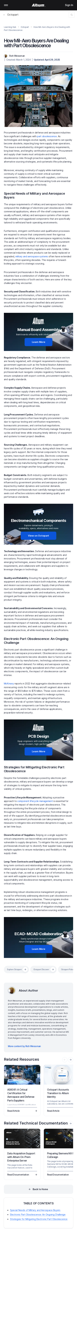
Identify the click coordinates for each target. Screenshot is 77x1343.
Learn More (38, 342)
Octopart (10, 14)
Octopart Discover (41, 969)
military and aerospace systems (31, 256)
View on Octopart (38, 535)
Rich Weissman (17, 55)
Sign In (69, 5)
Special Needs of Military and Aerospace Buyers (35, 1210)
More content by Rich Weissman (24, 1046)
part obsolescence (47, 136)
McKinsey (9, 683)
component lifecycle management (35, 801)
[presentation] (70, 1059)
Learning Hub (10, 27)
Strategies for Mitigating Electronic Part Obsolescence (38, 1219)
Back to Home (40, 1189)
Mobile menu (6, 5)
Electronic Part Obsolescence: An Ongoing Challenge (38, 1214)
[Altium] (38, 5)
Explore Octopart (14, 969)
